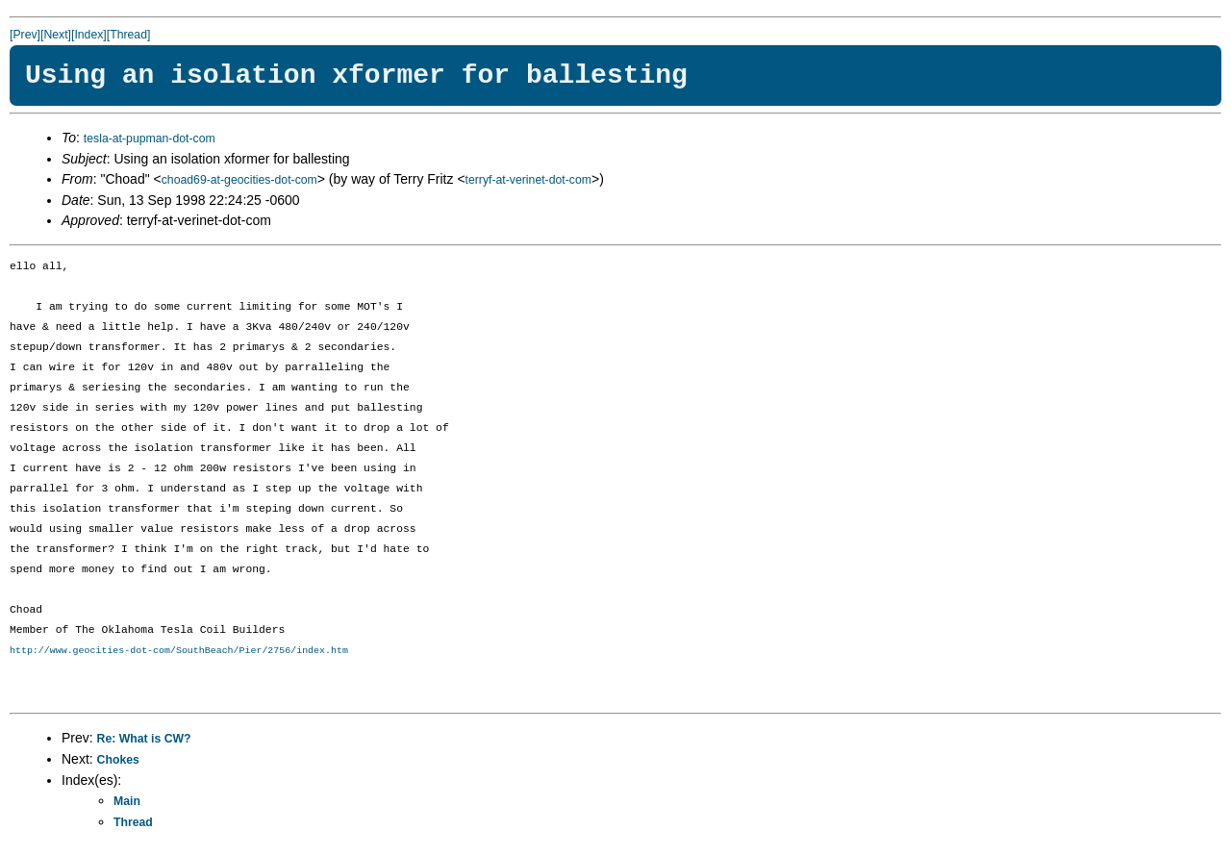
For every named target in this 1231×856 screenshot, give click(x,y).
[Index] (89, 34)
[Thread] (129, 34)
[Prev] (25, 34)
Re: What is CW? (144, 738)
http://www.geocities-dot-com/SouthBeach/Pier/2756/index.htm (179, 650)
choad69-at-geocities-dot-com (239, 180)
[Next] (55, 34)
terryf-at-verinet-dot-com (528, 180)
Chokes (118, 760)
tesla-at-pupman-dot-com (149, 138)
